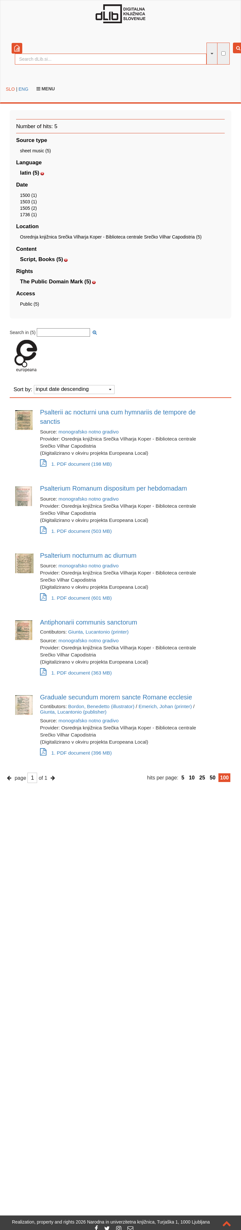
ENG (23, 89)
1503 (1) (28, 201)
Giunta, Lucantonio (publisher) (73, 712)
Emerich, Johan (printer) (165, 706)
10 (192, 777)
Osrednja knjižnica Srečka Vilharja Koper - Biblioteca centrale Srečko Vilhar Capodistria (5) (111, 236)
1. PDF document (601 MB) (76, 598)
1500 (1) (28, 195)
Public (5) (29, 304)
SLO (10, 89)
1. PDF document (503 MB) (76, 531)
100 (224, 777)
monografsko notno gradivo (88, 431)
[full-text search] (223, 53)
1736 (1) (28, 214)
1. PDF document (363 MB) (76, 673)
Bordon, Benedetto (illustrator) (101, 706)
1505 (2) (28, 208)
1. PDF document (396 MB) (76, 753)
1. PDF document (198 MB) (76, 464)
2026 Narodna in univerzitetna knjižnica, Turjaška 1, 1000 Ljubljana (143, 1222)
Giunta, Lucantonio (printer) (98, 632)
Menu (45, 88)
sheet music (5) (35, 150)
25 (202, 777)
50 (213, 777)
